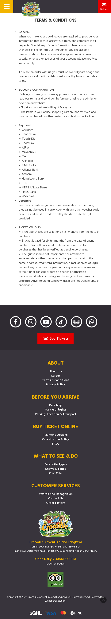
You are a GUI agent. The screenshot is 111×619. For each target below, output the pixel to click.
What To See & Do (55, 456)
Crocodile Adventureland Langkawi (47, 596)
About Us (55, 371)
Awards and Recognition (56, 493)
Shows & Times (55, 468)
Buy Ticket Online (55, 426)
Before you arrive (55, 396)
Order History (55, 502)
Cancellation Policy (55, 439)
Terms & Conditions (55, 380)
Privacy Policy (55, 384)
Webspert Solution (55, 600)
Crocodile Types (55, 464)
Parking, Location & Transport (55, 414)
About (56, 362)
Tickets (104, 7)
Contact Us (55, 498)
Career (55, 375)
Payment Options (55, 434)
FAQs (55, 443)
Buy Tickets (56, 338)
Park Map (55, 405)
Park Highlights (55, 409)
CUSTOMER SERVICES (55, 485)
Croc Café (55, 473)
